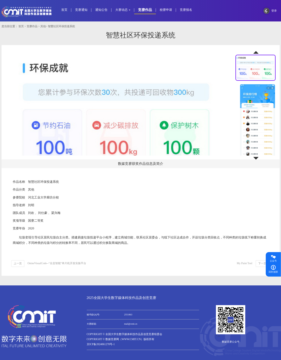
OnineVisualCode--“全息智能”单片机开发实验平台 (57, 263)
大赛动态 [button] (122, 9)
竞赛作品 (145, 10)
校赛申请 (166, 9)
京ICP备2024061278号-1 (101, 344)
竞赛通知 (81, 9)
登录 (274, 10)
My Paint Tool (244, 263)
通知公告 (101, 9)
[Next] (262, 263)
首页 (64, 9)
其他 (43, 26)
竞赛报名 (186, 9)
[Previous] (17, 263)
